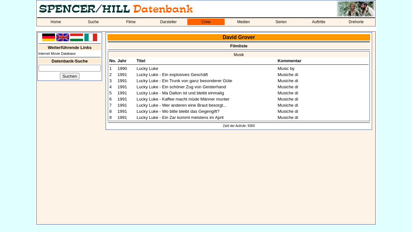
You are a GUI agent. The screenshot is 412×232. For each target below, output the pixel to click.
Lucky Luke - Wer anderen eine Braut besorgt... (181, 105)
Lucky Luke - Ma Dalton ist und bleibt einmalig (180, 93)
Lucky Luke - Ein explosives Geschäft (172, 74)
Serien (281, 22)
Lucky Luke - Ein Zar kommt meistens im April (179, 117)
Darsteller (168, 22)
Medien (243, 22)
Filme (131, 22)
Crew (206, 22)
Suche (93, 22)
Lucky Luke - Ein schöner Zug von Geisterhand (181, 86)
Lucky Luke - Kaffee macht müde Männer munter (182, 99)
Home (56, 22)
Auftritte (318, 22)
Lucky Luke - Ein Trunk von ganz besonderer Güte (184, 80)
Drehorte (356, 22)
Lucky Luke (147, 68)
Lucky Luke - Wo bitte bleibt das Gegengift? (178, 111)
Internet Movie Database (57, 53)
